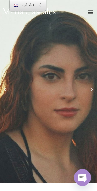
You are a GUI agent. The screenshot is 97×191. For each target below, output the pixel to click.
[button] (90, 12)
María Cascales (29, 12)
